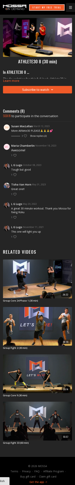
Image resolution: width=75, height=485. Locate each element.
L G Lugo (16, 165)
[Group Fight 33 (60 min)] (37, 443)
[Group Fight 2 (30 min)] (37, 348)
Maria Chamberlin (23, 145)
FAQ (37, 471)
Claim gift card (47, 476)
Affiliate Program (53, 471)
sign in (7, 116)
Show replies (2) (38, 136)
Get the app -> (38, 482)
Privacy (26, 471)
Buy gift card (27, 476)
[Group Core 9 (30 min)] (37, 395)
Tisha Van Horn (21, 184)
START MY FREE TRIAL (46, 7)
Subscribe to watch (38, 89)
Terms (14, 471)
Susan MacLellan (22, 126)
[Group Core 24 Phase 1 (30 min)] (37, 301)
